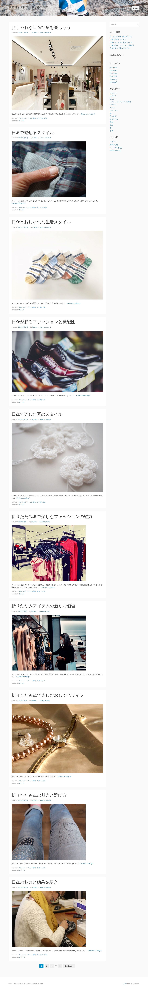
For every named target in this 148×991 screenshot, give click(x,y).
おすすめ (113, 96)
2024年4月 (113, 82)
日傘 (45, 118)
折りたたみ (40, 118)
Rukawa (34, 33)
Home (135, 8)
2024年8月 (113, 70)
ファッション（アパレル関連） (27, 118)
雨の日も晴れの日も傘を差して (28, 7)
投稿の (114, 145)
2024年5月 (113, 79)
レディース (22, 870)
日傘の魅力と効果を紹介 (35, 882)
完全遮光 (39, 307)
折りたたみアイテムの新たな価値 (43, 606)
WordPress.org (115, 150)
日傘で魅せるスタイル (33, 132)
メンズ (112, 107)
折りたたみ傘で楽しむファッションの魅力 (52, 516)
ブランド (113, 105)
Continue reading (88, 114)
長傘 (111, 125)
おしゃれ (21, 120)
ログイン (113, 142)
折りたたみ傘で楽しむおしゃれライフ (48, 695)
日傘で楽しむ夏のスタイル (37, 414)
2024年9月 (113, 68)
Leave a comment (45, 33)
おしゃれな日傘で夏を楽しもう (41, 27)
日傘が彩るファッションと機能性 (43, 321)
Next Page (69, 966)
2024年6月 (113, 76)
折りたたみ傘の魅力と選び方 (39, 795)
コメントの (116, 148)
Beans (125, 983)
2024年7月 (113, 73)
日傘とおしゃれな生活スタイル (41, 222)
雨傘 (111, 131)
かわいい (113, 99)
